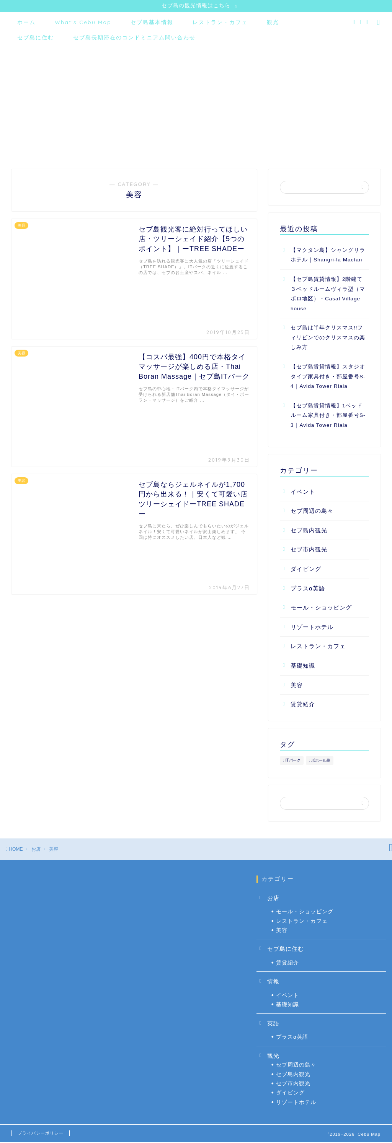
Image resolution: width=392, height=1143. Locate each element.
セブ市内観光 (309, 550)
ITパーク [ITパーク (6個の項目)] (292, 761)
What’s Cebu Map (83, 22)
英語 (273, 1024)
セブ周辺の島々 (312, 512)
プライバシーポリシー (41, 1134)
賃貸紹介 (303, 705)
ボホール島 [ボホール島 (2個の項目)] (320, 761)
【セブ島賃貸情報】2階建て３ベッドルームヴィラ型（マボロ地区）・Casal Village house (328, 294)
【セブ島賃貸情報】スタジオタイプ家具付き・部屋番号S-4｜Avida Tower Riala (328, 377)
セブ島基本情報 (152, 22)
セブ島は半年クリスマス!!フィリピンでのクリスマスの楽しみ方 (328, 338)
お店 (273, 898)
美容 (297, 686)
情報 (273, 982)
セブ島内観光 (309, 531)
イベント (303, 492)
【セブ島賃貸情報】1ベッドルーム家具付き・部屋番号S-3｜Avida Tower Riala (328, 416)
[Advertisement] (196, 105)
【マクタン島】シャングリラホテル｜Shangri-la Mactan (328, 256)
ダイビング (306, 569)
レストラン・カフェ (220, 22)
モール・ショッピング (321, 608)
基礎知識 (303, 666)
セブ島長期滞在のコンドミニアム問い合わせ (134, 38)
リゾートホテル (312, 627)
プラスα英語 (308, 589)
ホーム (26, 22)
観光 (273, 22)
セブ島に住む (35, 38)
